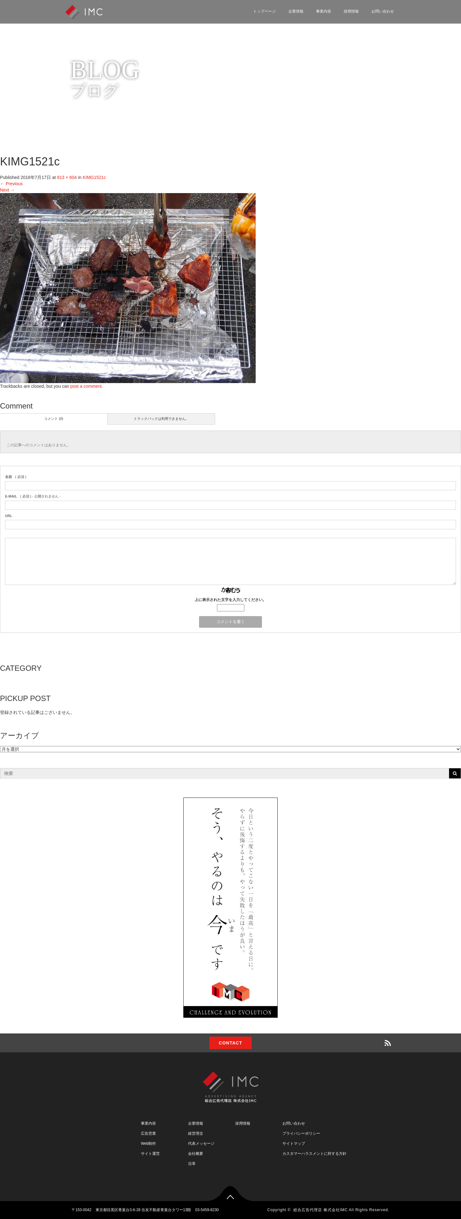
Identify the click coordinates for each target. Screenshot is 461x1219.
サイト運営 (150, 1153)
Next (7, 189)
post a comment (86, 386)
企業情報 (295, 11)
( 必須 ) (15, 477)
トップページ (264, 11)
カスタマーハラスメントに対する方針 (314, 1153)
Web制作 (148, 1143)
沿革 (192, 1163)
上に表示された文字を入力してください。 (230, 600)
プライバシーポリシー (301, 1133)
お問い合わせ (382, 11)
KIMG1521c (94, 177)
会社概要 (195, 1153)
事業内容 (323, 11)
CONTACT (230, 1042)
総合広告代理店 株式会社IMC (320, 1210)
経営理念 (195, 1133)
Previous (11, 183)
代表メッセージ (201, 1143)
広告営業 (148, 1133)
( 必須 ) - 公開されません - (33, 496)
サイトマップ (293, 1143)
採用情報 (351, 11)
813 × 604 (67, 177)
